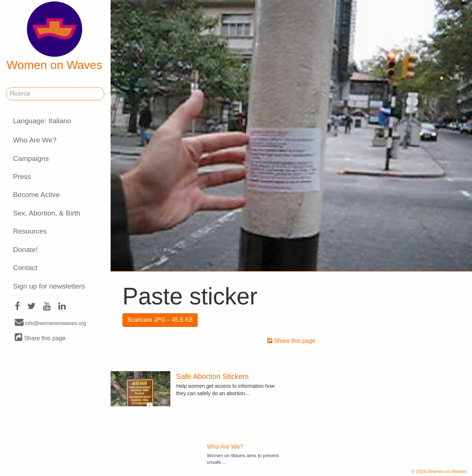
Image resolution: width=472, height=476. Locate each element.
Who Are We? (34, 140)
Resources (30, 231)
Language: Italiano (42, 121)
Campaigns (31, 158)
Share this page (40, 338)
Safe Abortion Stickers (212, 376)
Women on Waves (55, 36)
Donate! (25, 249)
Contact (25, 268)
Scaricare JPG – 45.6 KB (160, 320)
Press (22, 176)
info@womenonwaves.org (50, 323)
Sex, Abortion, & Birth (46, 213)
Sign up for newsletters (49, 286)
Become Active (36, 195)
